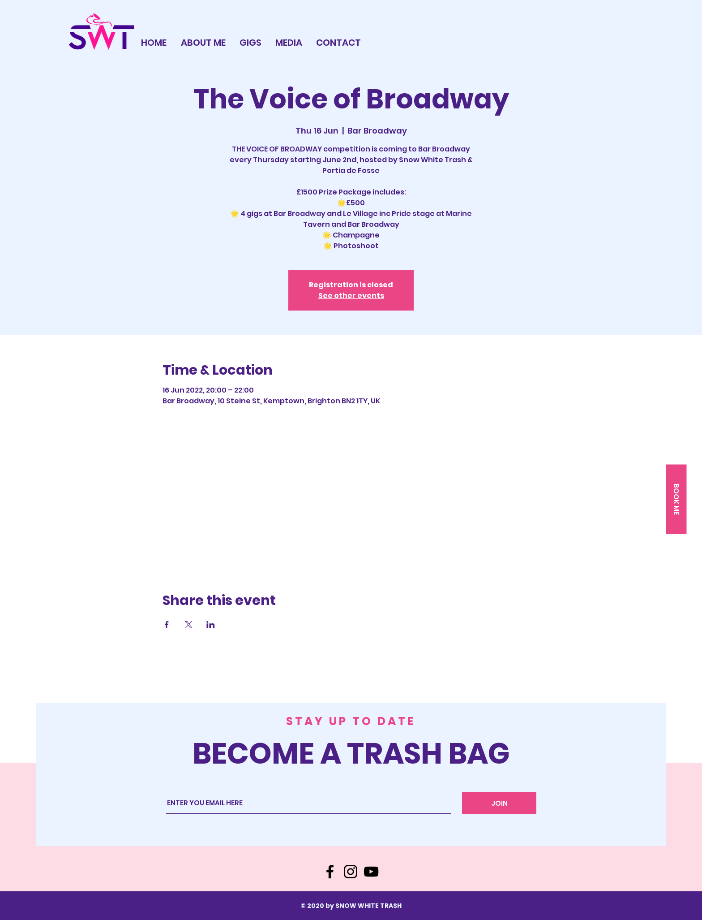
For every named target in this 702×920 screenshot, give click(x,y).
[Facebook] (330, 872)
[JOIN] (499, 803)
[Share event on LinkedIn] (210, 624)
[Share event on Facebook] (167, 624)
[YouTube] (371, 872)
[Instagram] (351, 872)
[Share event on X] (188, 624)
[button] (676, 499)
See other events (351, 295)
